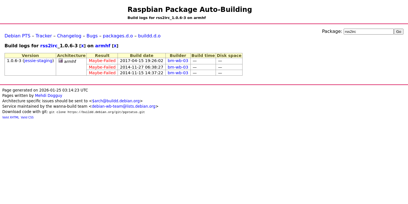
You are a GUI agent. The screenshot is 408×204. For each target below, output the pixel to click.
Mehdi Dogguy (48, 96)
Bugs (92, 36)
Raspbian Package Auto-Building (190, 10)
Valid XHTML (10, 117)
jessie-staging (38, 60)
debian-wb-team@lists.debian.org (124, 106)
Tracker (44, 36)
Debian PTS (17, 36)
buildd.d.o (149, 36)
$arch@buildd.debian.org (116, 101)
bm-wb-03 (178, 60)
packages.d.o (118, 36)
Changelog (69, 36)
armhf (102, 45)
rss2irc (49, 45)
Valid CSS (27, 117)
